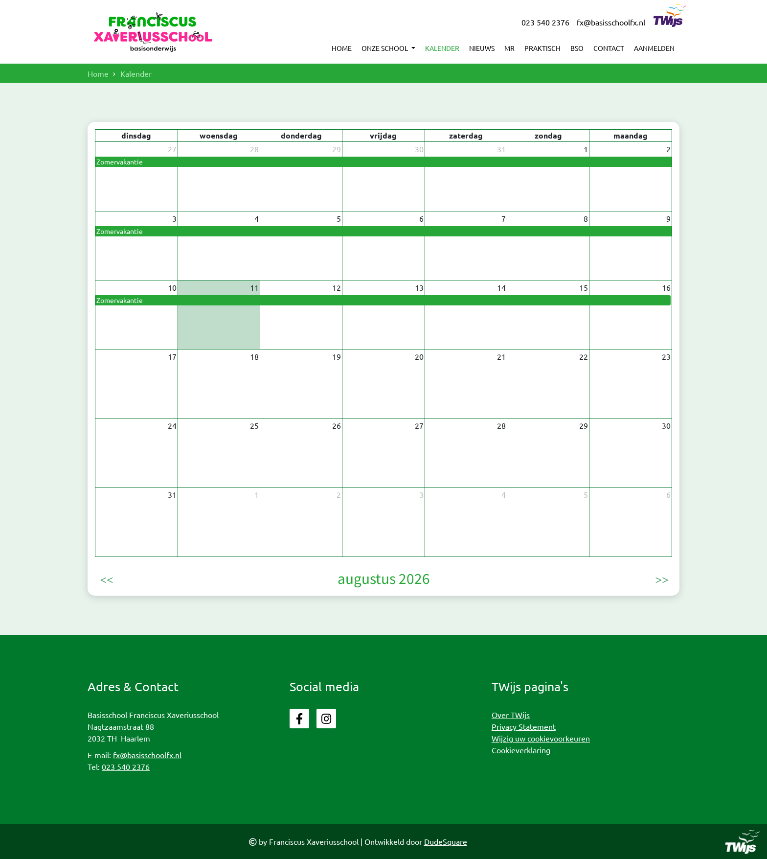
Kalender (442, 48)
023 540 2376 (545, 22)
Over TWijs (511, 715)
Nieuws (482, 48)
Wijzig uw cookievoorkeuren (541, 738)
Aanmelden (654, 48)
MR (509, 48)
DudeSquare (445, 841)
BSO (577, 48)
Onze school (385, 48)
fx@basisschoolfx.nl (611, 22)
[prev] (106, 578)
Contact (608, 48)
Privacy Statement (524, 726)
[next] (661, 578)
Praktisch (542, 48)
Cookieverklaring (521, 750)
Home (342, 48)
